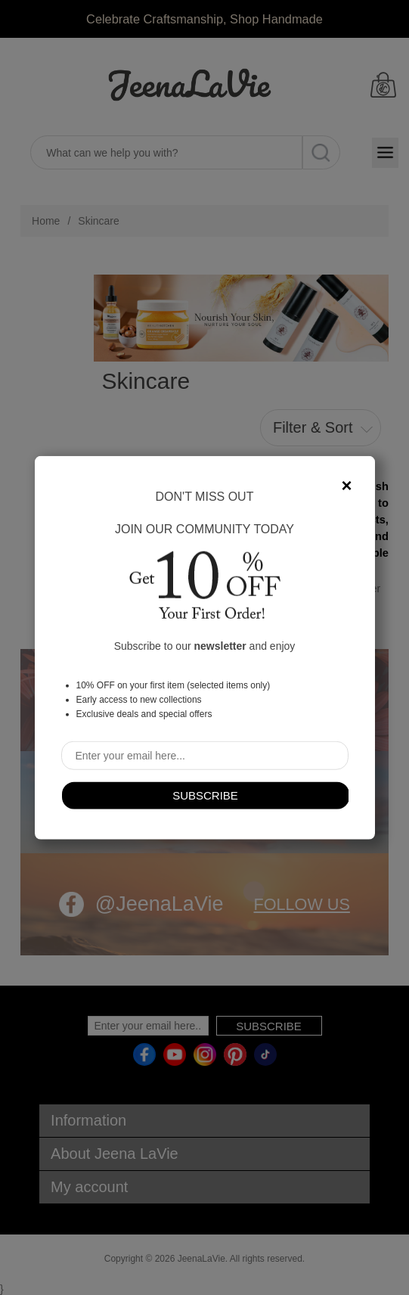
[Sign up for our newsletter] (205, 755)
